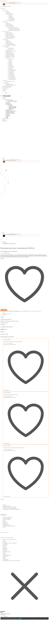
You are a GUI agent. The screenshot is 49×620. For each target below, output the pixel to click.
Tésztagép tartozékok (10, 56)
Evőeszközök (11, 49)
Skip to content (3, 0)
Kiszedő (10, 63)
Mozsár (10, 60)
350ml (29, 311)
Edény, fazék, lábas (9, 26)
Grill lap (7, 40)
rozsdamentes (38, 311)
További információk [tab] (7, 313)
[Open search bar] (3, 159)
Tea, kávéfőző (11, 66)
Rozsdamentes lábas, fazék (14, 29)
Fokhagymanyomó (9, 52)
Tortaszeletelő (12, 19)
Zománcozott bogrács (10, 36)
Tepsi (7, 10)
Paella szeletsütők (9, 43)
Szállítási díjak (6, 118)
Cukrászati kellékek (10, 13)
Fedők (10, 59)
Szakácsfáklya (12, 18)
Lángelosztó (11, 72)
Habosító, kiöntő (12, 69)
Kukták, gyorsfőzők (9, 25)
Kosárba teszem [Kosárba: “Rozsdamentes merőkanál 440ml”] (7, 397)
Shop (4, 91)
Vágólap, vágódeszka (10, 54)
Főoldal (4, 97)
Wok (7, 22)
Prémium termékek (7, 87)
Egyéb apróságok (9, 84)
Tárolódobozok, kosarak (11, 85)
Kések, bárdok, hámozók (11, 51)
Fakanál (10, 61)
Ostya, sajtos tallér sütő (10, 20)
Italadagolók (11, 73)
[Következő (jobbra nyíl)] (2, 612)
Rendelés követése (7, 555)
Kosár (4, 552)
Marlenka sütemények (7, 86)
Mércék (10, 14)
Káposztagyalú (12, 75)
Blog (4, 119)
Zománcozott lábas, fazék (14, 28)
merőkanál (33, 311)
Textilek (7, 83)
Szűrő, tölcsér (11, 58)
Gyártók (4, 547)
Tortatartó (11, 16)
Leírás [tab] (4, 312)
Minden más (5, 82)
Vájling (7, 116)
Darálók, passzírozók (10, 53)
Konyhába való (6, 46)
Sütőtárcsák (8, 41)
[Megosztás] (3, 611)
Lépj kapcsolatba (6, 506)
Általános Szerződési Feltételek (9, 507)
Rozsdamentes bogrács (10, 37)
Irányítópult (5, 548)
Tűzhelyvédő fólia (12, 79)
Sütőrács (10, 64)
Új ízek (4, 89)
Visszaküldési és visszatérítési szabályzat (11, 509)
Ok (20, 618)
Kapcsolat (5, 120)
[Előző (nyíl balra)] (0, 612)
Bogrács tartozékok (10, 35)
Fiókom (4, 504)
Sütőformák (11, 17)
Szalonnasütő (8, 42)
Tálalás (7, 47)
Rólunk (4, 557)
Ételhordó (11, 67)
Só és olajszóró (12, 76)
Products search (6, 2)
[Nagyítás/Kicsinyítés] (0, 611)
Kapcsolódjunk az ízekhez (5, 6)
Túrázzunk (5, 80)
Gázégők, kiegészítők (10, 44)
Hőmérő (10, 62)
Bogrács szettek (9, 33)
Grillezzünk (5, 39)
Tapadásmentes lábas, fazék (14, 30)
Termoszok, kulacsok (10, 81)
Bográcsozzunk (6, 31)
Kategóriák (2, 8)
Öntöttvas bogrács (9, 38)
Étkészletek (11, 48)
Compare (5, 90)
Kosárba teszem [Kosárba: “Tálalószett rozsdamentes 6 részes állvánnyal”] (7, 344)
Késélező (11, 65)
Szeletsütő (8, 12)
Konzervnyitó (11, 74)
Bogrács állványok (9, 34)
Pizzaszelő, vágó (12, 78)
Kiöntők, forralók (9, 24)
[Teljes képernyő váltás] (2, 611)
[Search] (4, 4)
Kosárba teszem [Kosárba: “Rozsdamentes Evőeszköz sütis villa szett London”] (7, 450)
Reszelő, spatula (12, 70)
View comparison (4, 616)
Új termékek (5, 88)
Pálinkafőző (8, 23)
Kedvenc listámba (6, 551)
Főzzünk (4, 21)
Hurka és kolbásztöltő (10, 55)
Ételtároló (11, 68)
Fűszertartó (11, 71)
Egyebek (8, 57)
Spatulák (10, 15)
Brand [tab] (4, 314)
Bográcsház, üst (9, 32)
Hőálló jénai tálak (12, 107)
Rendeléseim (6, 556)
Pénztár (4, 554)
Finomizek (5, 544)
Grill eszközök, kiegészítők (11, 45)
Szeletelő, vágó (12, 77)
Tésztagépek (8, 50)
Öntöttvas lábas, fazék (13, 27)
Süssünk (4, 9)
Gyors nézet (13, 344)
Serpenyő (8, 11)
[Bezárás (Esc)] (4, 611)
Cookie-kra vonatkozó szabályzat (10, 508)
